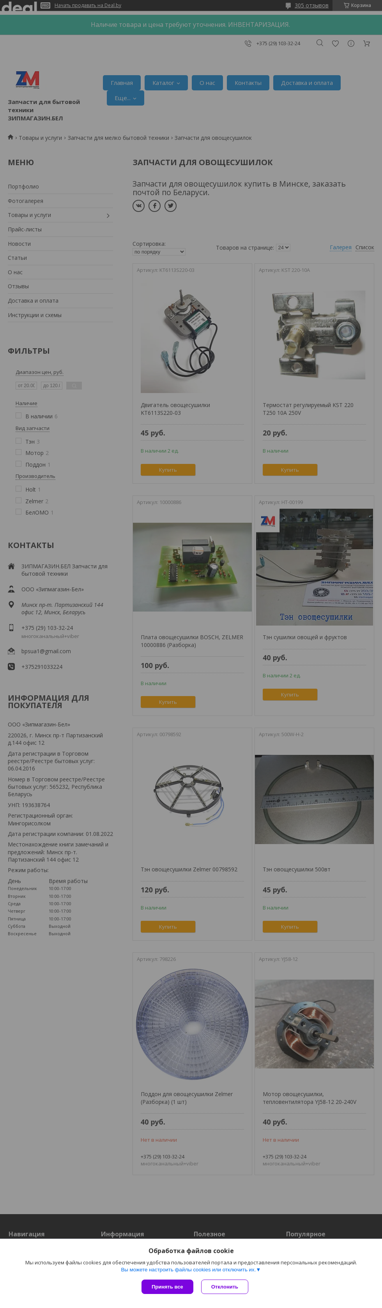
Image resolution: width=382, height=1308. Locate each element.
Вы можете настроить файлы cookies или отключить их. (188, 1270)
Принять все (167, 1287)
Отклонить (224, 1287)
